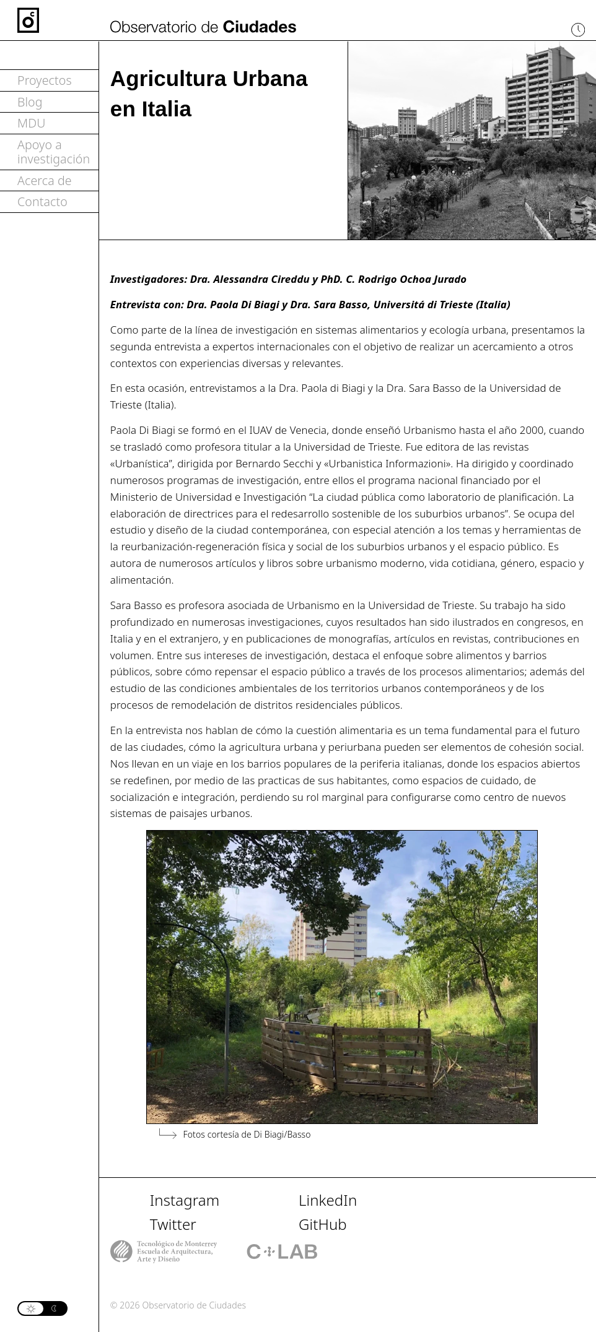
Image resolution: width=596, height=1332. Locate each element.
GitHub (323, 1224)
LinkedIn (328, 1200)
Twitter (173, 1224)
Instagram (185, 1200)
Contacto (42, 201)
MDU (31, 123)
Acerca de (44, 180)
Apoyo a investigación (53, 152)
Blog (30, 101)
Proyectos (44, 80)
